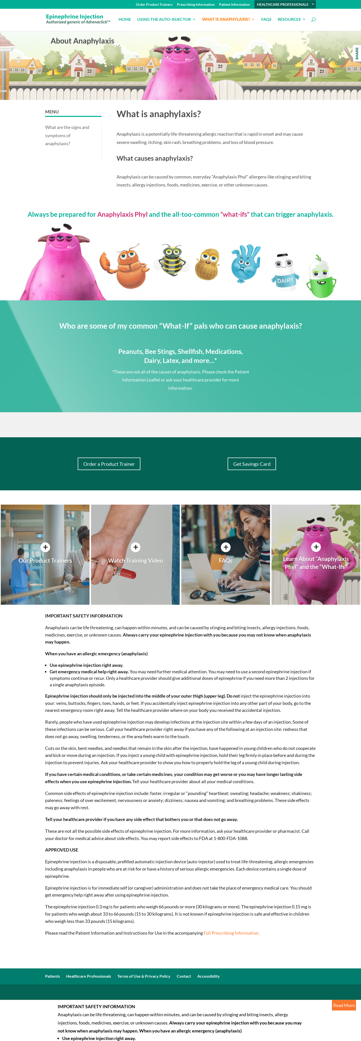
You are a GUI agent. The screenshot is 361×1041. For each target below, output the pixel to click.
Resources (289, 20)
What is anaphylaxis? (226, 20)
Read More (344, 1005)
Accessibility (208, 976)
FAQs (266, 20)
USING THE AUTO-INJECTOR (164, 20)
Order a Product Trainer (109, 464)
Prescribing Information (196, 5)
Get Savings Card (251, 464)
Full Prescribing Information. (231, 933)
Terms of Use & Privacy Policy (143, 976)
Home (125, 20)
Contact (184, 976)
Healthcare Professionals (88, 976)
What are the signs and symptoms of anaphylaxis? (67, 135)
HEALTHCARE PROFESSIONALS (282, 5)
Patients (52, 976)
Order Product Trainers (154, 5)
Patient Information (234, 5)
